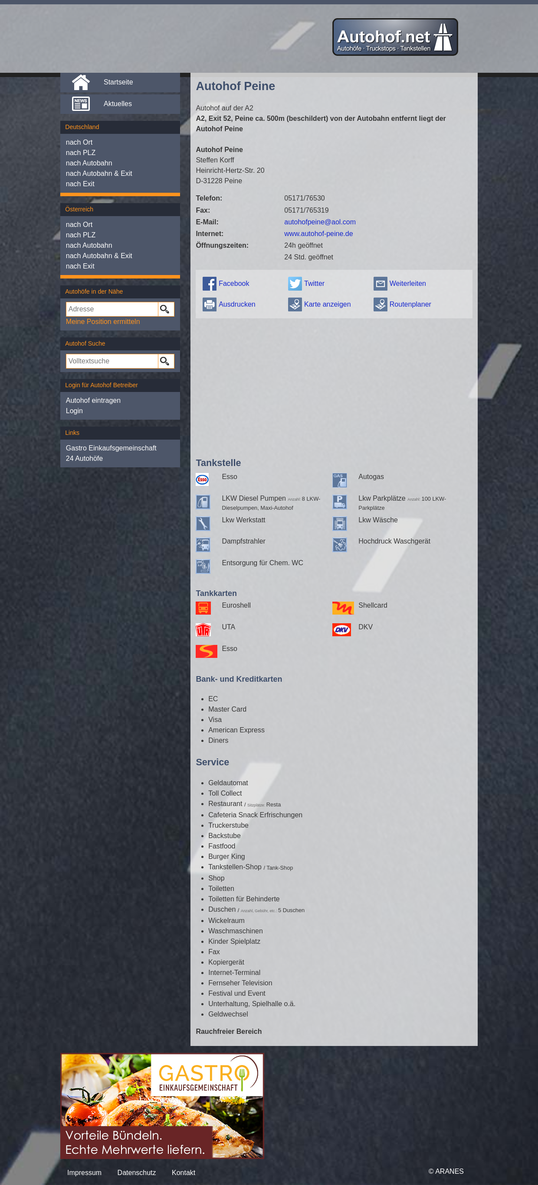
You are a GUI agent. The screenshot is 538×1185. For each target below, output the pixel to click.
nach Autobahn (89, 163)
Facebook (234, 283)
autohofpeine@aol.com (320, 222)
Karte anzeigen (327, 304)
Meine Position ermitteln (103, 321)
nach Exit (80, 184)
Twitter (314, 283)
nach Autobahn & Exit (99, 173)
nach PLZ (80, 152)
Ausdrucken (237, 304)
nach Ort (79, 142)
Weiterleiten (408, 283)
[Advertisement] (334, 386)
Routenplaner (410, 304)
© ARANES (446, 1171)
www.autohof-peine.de (318, 233)
